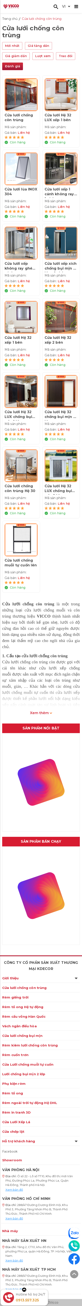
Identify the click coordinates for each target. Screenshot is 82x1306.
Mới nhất (12, 46)
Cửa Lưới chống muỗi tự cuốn (27, 1064)
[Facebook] (74, 1259)
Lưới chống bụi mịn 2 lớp (23, 1074)
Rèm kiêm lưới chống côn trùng (30, 1045)
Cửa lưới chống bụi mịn (22, 1036)
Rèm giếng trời (15, 997)
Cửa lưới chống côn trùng (24, 988)
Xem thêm (41, 713)
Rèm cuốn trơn (15, 1055)
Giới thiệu (40, 978)
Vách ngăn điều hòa (19, 1026)
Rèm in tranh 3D (16, 1112)
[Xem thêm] (24, 1289)
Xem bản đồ (14, 1189)
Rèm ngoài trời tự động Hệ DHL (29, 1103)
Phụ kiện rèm (14, 1084)
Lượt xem (43, 56)
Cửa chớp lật (13, 1131)
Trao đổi (65, 56)
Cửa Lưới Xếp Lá (16, 1122)
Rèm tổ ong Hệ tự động (22, 1007)
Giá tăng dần (38, 46)
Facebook (9, 1151)
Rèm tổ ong (12, 1093)
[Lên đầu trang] (74, 1275)
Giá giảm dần (16, 56)
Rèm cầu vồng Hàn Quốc (23, 1016)
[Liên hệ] (74, 1246)
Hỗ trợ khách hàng (40, 1141)
